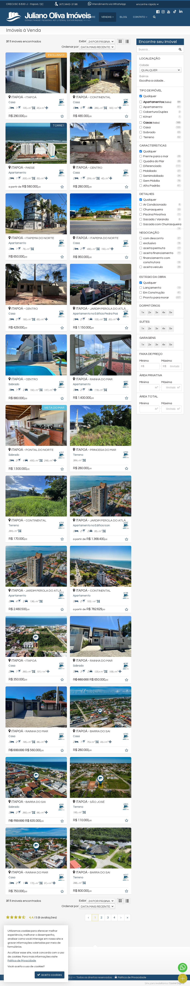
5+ (170, 312)
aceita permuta (162, 248)
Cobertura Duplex (162, 111)
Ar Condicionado (162, 204)
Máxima (166, 382)
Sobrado (162, 132)
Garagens (147, 337)
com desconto (162, 238)
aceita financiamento (162, 253)
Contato (140, 17)
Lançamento (162, 287)
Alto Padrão (162, 185)
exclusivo (162, 243)
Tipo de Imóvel (150, 90)
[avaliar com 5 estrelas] (24, 917)
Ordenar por (70, 46)
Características (153, 145)
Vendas (107, 17)
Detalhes (146, 193)
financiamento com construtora (162, 260)
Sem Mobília (162, 180)
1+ (142, 312)
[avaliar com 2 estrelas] (12, 917)
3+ (156, 312)
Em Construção (162, 292)
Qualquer (149, 96)
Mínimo (144, 360)
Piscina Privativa (162, 214)
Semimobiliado (162, 175)
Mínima (144, 382)
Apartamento (162, 106)
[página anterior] (88, 917)
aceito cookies (49, 974)
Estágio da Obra (152, 276)
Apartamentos (162, 102)
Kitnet (162, 116)
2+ (149, 312)
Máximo (166, 360)
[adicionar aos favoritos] (62, 116)
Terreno (162, 137)
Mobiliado (162, 170)
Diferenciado (162, 165)
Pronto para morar (162, 297)
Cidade (144, 65)
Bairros (143, 76)
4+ (163, 312)
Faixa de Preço (151, 353)
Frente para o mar (162, 156)
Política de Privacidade (132, 977)
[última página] (127, 917)
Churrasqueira (162, 209)
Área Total (148, 396)
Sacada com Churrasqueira (162, 225)
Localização (149, 58)
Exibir (82, 41)
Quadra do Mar (162, 161)
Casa (162, 127)
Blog (123, 17)
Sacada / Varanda (162, 219)
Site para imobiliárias (156, 983)
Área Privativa (150, 375)
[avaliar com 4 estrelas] (20, 917)
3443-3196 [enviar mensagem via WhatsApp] (68, 4)
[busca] (154, 17)
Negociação (149, 232)
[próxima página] (120, 917)
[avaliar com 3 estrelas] (16, 917)
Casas (162, 122)
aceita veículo (162, 267)
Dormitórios (149, 305)
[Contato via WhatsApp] (182, 967)
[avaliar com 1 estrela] (8, 917)
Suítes (144, 321)
